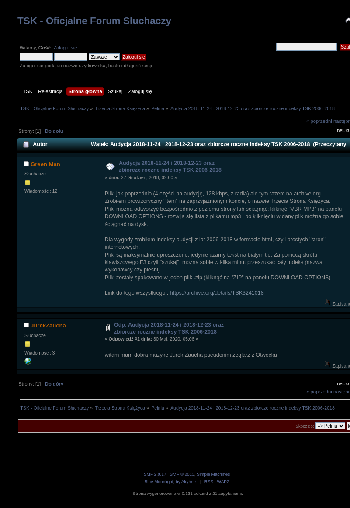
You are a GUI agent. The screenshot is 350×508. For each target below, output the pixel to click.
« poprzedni (319, 121)
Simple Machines (213, 474)
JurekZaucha (48, 325)
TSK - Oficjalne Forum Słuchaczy (94, 20)
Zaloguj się (65, 47)
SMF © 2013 (182, 474)
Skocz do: (305, 426)
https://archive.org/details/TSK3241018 (217, 293)
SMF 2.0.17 (155, 474)
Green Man (45, 164)
